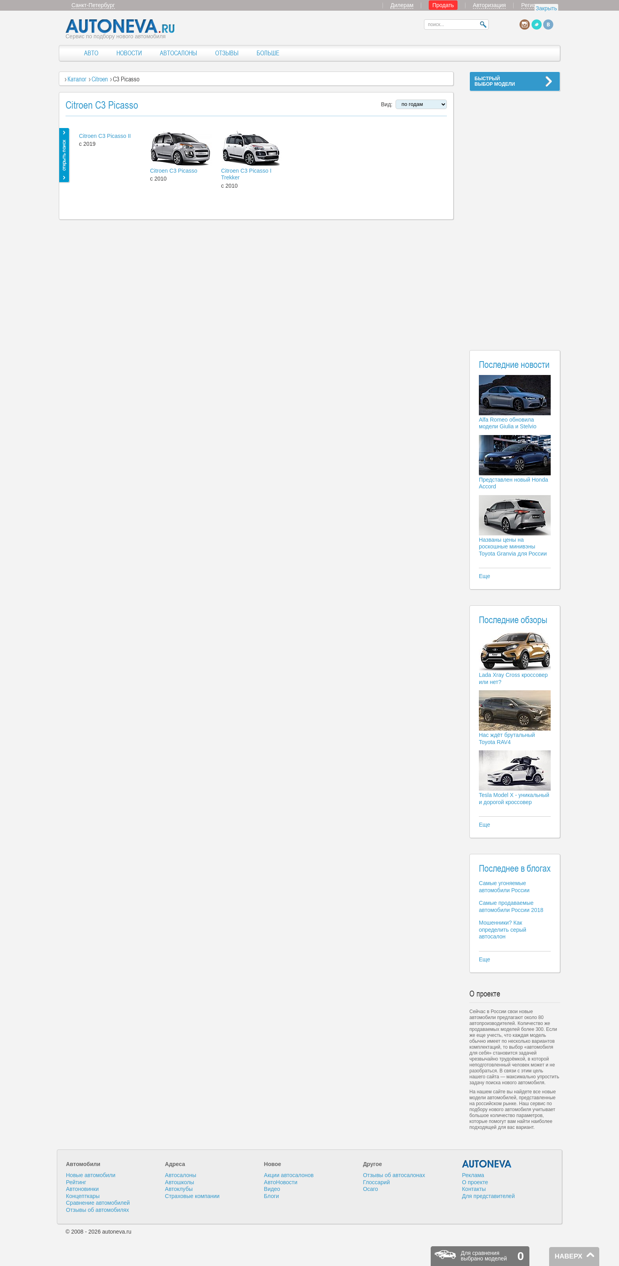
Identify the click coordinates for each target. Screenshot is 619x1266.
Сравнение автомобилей (98, 1203)
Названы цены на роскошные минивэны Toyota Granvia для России (513, 547)
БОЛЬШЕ (268, 53)
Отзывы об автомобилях (97, 1210)
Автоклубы (179, 1189)
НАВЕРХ (568, 1256)
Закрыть (546, 8)
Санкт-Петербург (93, 5)
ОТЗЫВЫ (226, 53)
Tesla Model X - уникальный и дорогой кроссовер (514, 798)
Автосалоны (180, 1175)
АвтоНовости (281, 1182)
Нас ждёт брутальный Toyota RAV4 (507, 738)
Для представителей (488, 1196)
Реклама (473, 1175)
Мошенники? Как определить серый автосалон (502, 929)
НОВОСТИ (129, 53)
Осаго (370, 1189)
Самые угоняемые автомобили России (504, 886)
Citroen (100, 79)
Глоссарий (376, 1182)
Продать (443, 5)
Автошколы (179, 1182)
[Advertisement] (514, 215)
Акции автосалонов (289, 1175)
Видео (272, 1189)
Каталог (77, 79)
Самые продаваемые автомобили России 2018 (511, 906)
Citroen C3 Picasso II (105, 136)
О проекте (475, 1182)
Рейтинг (76, 1182)
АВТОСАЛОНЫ (178, 53)
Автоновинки (82, 1189)
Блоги (271, 1196)
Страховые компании (192, 1196)
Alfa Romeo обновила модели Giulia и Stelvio (507, 423)
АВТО (91, 53)
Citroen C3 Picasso (173, 171)
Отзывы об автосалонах (394, 1175)
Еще (484, 576)
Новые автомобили (90, 1175)
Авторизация (489, 5)
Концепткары (82, 1196)
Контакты (474, 1189)
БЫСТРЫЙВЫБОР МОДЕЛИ (495, 81)
